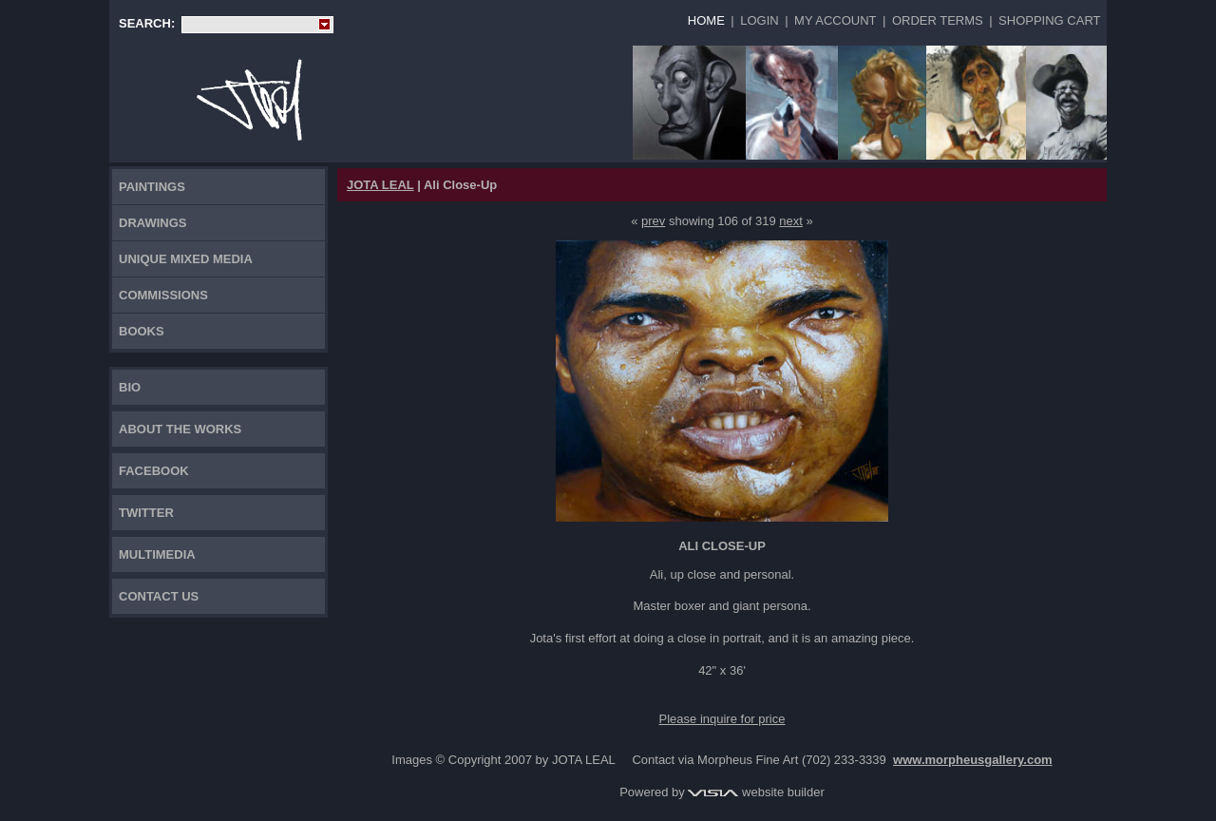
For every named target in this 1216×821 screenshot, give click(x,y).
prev (653, 221)
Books (141, 331)
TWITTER (146, 513)
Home (706, 20)
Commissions (163, 295)
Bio (130, 387)
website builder (756, 792)
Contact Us (159, 596)
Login (759, 20)
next (791, 221)
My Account (835, 20)
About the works (180, 429)
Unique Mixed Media (186, 259)
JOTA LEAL (380, 185)
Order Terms (937, 20)
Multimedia (157, 554)
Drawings (153, 223)
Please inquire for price (722, 719)
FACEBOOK (154, 471)
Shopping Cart (1049, 20)
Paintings (152, 187)
